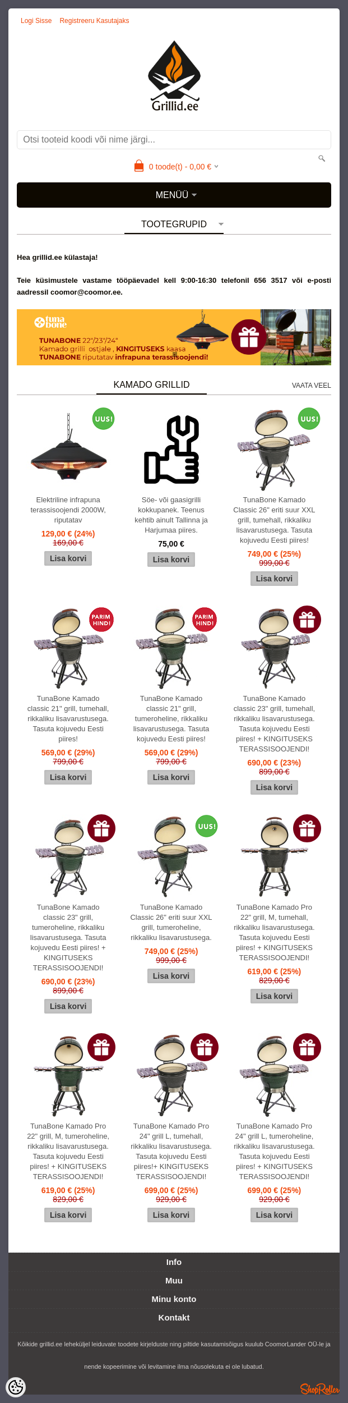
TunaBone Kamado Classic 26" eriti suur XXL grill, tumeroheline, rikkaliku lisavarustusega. (171, 922)
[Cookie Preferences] (16, 1387)
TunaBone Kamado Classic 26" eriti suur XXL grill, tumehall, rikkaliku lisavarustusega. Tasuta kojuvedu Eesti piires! (274, 520)
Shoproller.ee (320, 1389)
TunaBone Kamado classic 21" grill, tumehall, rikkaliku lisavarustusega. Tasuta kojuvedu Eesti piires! (68, 718)
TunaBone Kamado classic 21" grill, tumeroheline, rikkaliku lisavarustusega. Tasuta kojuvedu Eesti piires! (171, 718)
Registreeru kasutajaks (94, 21)
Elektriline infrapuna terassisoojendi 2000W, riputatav (67, 510)
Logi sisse (36, 21)
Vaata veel (311, 385)
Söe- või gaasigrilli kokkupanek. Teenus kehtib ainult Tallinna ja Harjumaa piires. (171, 515)
